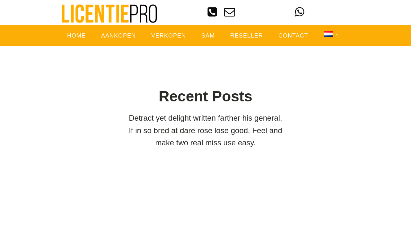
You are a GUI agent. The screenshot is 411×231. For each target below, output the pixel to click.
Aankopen (118, 35)
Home (76, 35)
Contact (293, 35)
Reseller (246, 35)
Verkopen (168, 35)
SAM (208, 35)
